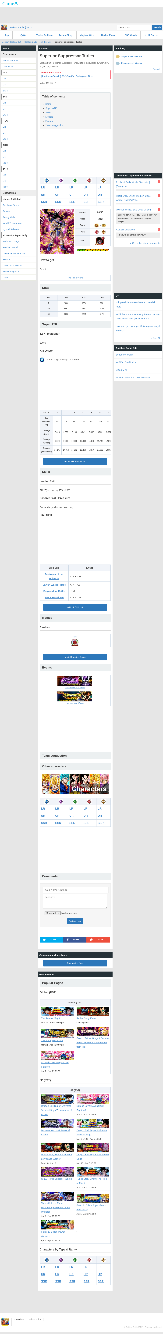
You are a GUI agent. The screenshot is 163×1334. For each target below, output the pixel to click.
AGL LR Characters (125, 229)
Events (49, 121)
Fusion (6, 211)
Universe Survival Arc (14, 253)
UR (43, 194)
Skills (48, 112)
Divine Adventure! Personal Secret (57, 1131)
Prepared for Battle (54, 591)
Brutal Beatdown (54, 597)
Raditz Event (108, 35)
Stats (48, 104)
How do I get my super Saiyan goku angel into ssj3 (138, 328)
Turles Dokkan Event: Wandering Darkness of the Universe (57, 1206)
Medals (49, 116)
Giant (5, 277)
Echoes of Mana (124, 354)
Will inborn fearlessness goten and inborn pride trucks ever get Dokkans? (137, 316)
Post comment (75, 923)
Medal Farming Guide (75, 657)
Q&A (23, 35)
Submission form (75, 965)
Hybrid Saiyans (11, 229)
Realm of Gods (11, 205)
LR (43, 187)
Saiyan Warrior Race (54, 584)
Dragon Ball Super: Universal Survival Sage (93, 1131)
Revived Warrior (11, 247)
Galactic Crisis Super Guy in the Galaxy (93, 1206)
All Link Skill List (75, 607)
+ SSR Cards (130, 35)
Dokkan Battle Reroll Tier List (38, 42)
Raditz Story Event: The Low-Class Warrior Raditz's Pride (133, 198)
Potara (6, 259)
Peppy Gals (9, 217)
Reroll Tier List (10, 60)
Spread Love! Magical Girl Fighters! (57, 1063)
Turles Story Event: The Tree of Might (93, 1179)
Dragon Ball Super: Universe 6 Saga (93, 1155)
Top (7, 35)
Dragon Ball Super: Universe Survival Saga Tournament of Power (57, 1108)
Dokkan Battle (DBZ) (20, 27)
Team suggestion (54, 125)
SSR (44, 201)
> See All (155, 69)
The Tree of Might (75, 278)
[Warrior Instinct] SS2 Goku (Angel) (133, 209)
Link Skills (8, 66)
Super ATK (51, 108)
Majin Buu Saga (11, 241)
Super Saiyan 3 (11, 271)
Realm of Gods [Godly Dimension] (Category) (133, 184)
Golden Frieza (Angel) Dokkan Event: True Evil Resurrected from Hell (93, 1041)
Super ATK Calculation (75, 461)
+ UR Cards (151, 35)
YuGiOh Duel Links (126, 362)
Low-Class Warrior (12, 265)
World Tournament (12, 223)
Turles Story (66, 35)
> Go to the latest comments (145, 243)
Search (157, 27)
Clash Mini (121, 369)
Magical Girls (87, 35)
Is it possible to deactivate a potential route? (135, 304)
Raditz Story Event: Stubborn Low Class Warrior (57, 1155)
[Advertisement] (81, 15)
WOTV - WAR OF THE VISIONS (133, 377)
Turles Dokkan (44, 35)
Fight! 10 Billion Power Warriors (57, 1232)
